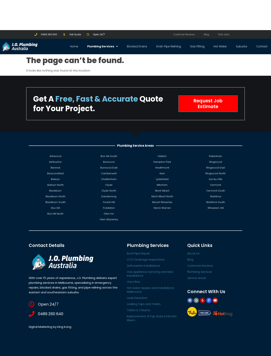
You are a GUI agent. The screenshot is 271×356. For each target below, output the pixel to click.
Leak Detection (137, 298)
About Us (193, 253)
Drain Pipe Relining (168, 46)
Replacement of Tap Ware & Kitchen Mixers (152, 318)
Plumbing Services (102, 46)
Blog (206, 34)
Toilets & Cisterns (138, 310)
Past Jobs (223, 34)
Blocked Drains (137, 46)
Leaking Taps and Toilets (144, 304)
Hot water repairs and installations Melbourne (150, 290)
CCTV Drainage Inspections (146, 259)
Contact (262, 46)
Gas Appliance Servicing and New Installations (150, 274)
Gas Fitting (197, 46)
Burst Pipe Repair (138, 253)
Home (74, 46)
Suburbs (241, 46)
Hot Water (220, 46)
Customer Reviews (184, 34)
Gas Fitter (133, 282)
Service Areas (196, 278)
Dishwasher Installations (143, 266)
